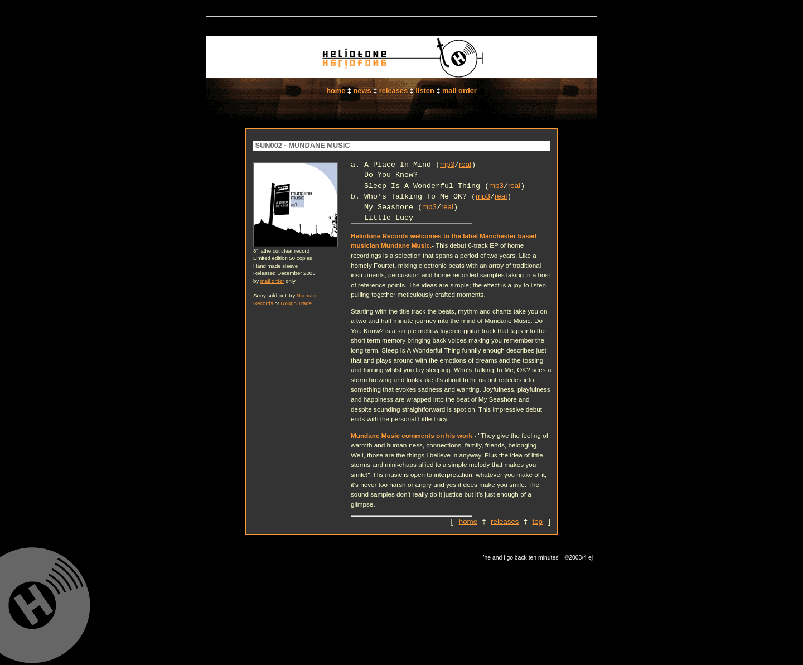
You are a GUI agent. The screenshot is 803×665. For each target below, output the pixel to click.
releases (393, 90)
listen (424, 90)
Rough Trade (296, 303)
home (335, 90)
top (537, 521)
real (465, 164)
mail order (459, 90)
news (362, 90)
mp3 (447, 164)
